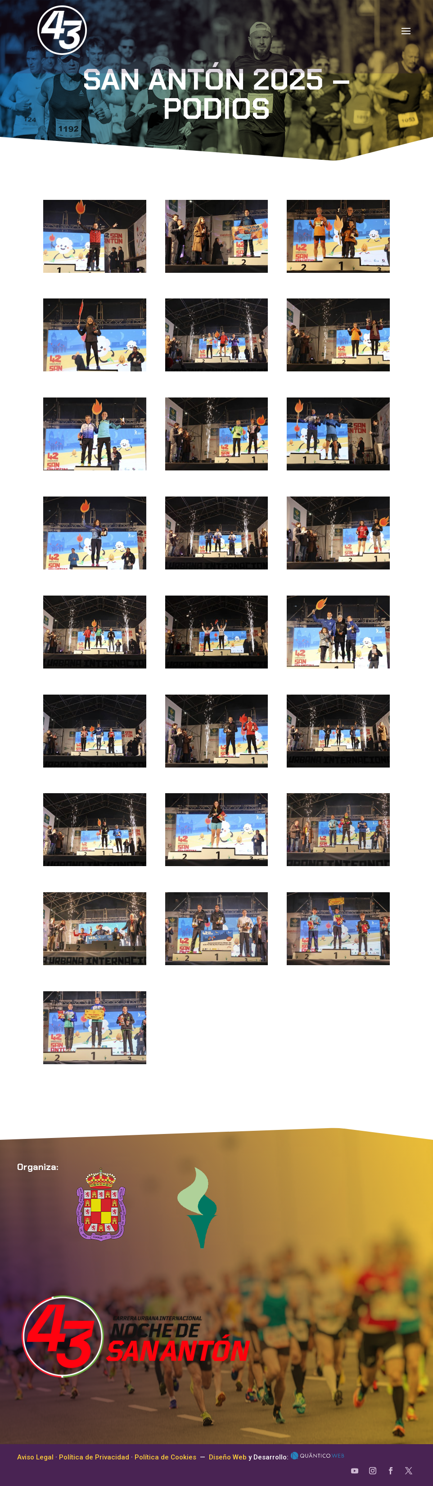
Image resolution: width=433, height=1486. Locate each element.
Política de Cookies (165, 1457)
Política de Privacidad (94, 1457)
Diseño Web (228, 1457)
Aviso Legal (35, 1457)
